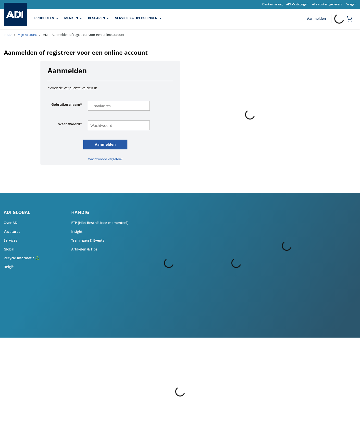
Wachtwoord (70, 124)
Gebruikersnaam (66, 104)
